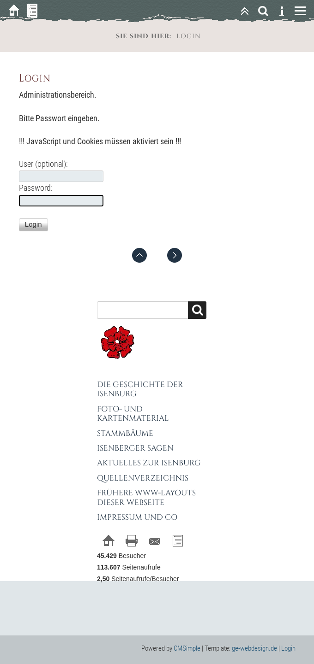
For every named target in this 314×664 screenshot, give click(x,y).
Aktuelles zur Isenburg (149, 463)
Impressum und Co (137, 517)
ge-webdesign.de (254, 648)
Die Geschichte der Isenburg (140, 389)
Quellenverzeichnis (142, 478)
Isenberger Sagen (135, 448)
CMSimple (187, 648)
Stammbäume (125, 433)
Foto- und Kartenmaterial (133, 413)
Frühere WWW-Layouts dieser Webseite (146, 497)
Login (288, 648)
